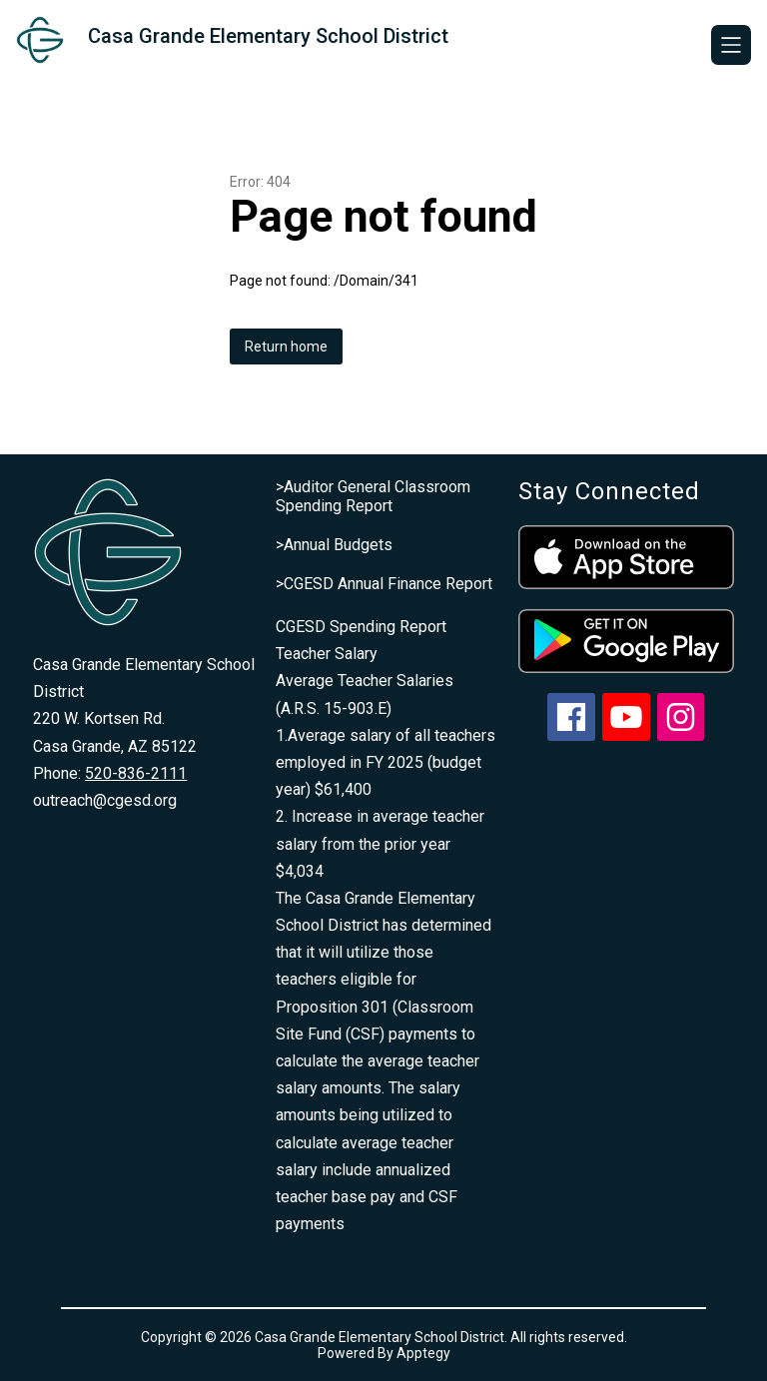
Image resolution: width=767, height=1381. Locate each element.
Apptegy (423, 1353)
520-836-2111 (136, 773)
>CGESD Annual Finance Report (384, 583)
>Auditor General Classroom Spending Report (373, 496)
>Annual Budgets (334, 544)
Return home (286, 346)
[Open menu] (731, 45)
